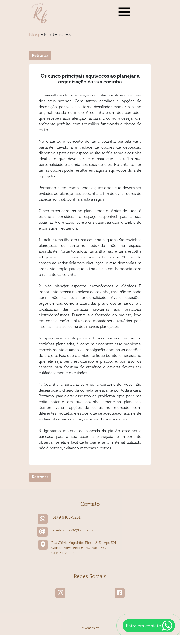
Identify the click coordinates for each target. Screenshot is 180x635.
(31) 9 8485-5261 (66, 517)
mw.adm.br (90, 628)
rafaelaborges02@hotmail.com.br (76, 530)
